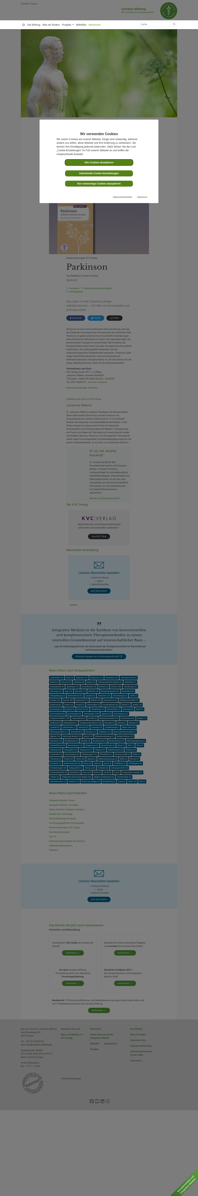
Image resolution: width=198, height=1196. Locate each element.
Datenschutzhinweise (122, 197)
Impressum (142, 197)
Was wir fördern (51, 24)
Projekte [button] (67, 24)
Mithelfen (81, 24)
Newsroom (95, 24)
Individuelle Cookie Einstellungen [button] (99, 173)
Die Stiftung (33, 24)
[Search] (155, 24)
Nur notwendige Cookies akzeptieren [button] (99, 183)
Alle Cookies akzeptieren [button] (99, 162)
